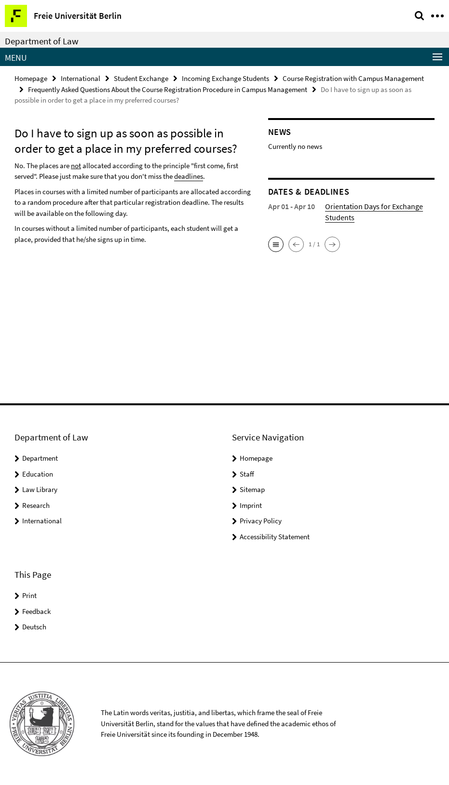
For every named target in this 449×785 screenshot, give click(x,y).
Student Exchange (141, 78)
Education (37, 474)
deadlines (188, 176)
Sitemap (252, 489)
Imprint (251, 505)
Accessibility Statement (275, 536)
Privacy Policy (261, 520)
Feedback (36, 611)
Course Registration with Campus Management (353, 78)
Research (36, 505)
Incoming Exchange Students (225, 78)
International (80, 78)
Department (40, 458)
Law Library (39, 489)
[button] (276, 244)
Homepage (30, 78)
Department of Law (42, 41)
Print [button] (29, 595)
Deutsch (34, 626)
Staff (247, 474)
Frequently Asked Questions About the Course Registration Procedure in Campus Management (167, 89)
